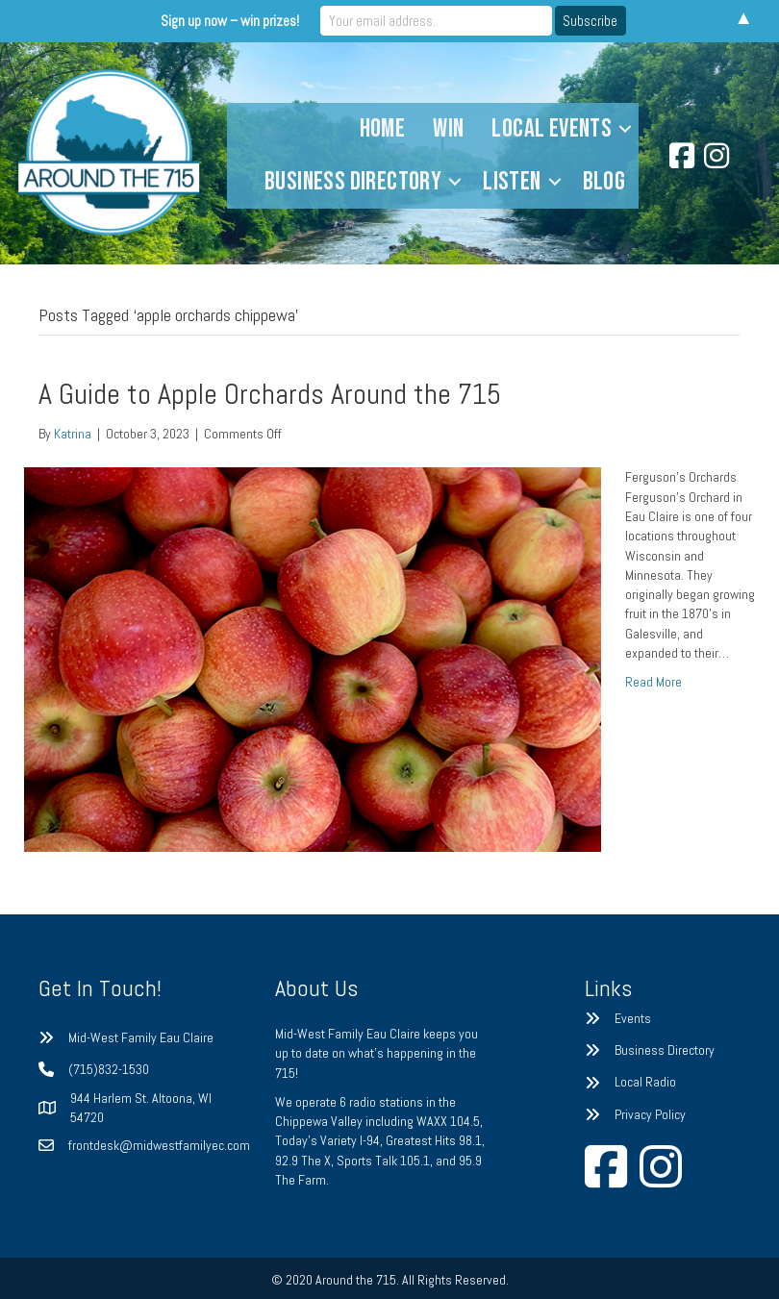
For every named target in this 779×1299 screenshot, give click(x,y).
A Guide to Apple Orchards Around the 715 (269, 394)
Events (633, 1018)
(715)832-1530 (108, 1069)
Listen (511, 181)
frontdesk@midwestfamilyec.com (159, 1145)
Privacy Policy (650, 1114)
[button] (625, 129)
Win (448, 128)
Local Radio (645, 1081)
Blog (604, 181)
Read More (653, 681)
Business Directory (352, 181)
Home (383, 128)
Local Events (551, 128)
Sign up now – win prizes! (230, 21)
